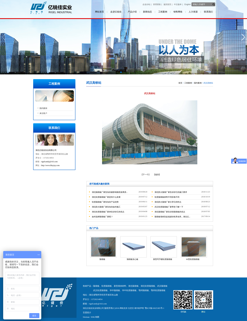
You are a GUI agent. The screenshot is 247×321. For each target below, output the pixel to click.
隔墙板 (102, 259)
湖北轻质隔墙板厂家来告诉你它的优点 (108, 212)
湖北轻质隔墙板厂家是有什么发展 (106, 197)
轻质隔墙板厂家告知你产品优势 (105, 202)
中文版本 (178, 4)
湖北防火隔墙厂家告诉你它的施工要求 (171, 192)
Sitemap (86, 317)
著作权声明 (139, 308)
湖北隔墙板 (133, 286)
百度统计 (87, 312)
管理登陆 (157, 4)
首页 (180, 83)
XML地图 (95, 317)
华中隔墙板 (115, 290)
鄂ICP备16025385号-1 (154, 308)
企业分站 (146, 4)
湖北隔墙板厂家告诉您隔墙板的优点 (170, 212)
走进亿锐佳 (115, 12)
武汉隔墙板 (162, 286)
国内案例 (43, 108)
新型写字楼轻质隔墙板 (162, 259)
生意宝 (131, 308)
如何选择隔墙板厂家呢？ (102, 217)
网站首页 (99, 12)
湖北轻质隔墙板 (148, 286)
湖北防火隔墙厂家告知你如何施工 (106, 207)
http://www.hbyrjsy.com (50, 165)
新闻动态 (147, 12)
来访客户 (43, 113)
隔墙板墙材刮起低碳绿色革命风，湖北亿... (172, 217)
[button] (121, 72)
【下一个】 (145, 174)
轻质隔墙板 (106, 286)
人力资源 (193, 12)
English (187, 4)
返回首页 (167, 4)
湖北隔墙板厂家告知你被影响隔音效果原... (110, 192)
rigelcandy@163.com (49, 161)
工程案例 (162, 12)
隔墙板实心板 (132, 259)
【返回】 (157, 174)
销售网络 (178, 12)
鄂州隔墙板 (144, 290)
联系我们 (208, 12)
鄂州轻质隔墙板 (158, 290)
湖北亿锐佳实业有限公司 (46, 150)
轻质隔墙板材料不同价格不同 (167, 197)
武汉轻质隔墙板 (100, 290)
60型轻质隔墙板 (193, 259)
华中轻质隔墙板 (129, 290)
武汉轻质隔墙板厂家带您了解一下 (169, 207)
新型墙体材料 (120, 286)
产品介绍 (132, 12)
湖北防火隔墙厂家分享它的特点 (168, 202)
